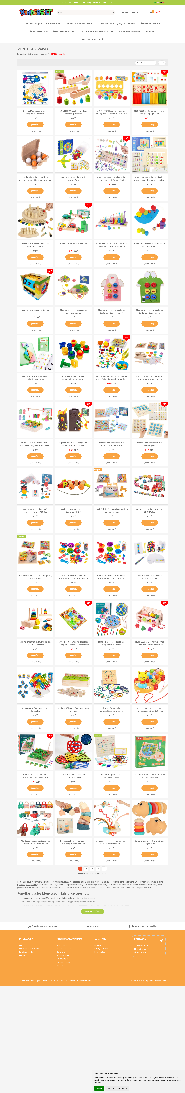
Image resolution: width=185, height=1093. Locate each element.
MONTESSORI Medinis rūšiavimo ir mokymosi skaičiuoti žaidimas (111, 245)
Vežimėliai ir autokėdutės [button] (78, 23)
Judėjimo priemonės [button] (126, 23)
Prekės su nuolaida (64, 948)
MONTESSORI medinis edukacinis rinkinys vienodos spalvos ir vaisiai (149, 178)
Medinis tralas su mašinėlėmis (73, 243)
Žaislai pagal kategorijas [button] (64, 31)
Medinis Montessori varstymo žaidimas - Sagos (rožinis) (111, 311)
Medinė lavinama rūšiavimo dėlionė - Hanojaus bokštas (35, 643)
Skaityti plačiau (92, 911)
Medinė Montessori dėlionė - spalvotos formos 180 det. (35, 510)
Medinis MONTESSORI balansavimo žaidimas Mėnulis (149, 245)
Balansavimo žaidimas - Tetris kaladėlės (35, 709)
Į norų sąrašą (35, 131)
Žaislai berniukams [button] (149, 23)
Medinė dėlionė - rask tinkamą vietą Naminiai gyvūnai (111, 510)
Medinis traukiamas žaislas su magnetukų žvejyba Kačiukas (149, 709)
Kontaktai (107, 2)
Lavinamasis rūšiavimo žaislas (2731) (35, 311)
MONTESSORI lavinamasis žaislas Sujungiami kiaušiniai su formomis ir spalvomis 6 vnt (73, 643)
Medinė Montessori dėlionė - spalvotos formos (73, 178)
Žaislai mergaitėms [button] (39, 31)
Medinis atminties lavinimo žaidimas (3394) (149, 444)
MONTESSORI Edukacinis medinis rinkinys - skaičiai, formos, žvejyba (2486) (111, 178)
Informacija (26, 938)
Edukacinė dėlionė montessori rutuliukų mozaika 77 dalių (149, 377)
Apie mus (92, 927)
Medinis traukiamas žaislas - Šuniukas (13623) (73, 510)
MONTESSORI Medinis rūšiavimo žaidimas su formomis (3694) (149, 643)
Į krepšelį (35, 124)
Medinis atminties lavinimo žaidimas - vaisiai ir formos (111, 444)
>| (104, 868)
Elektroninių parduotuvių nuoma (141, 981)
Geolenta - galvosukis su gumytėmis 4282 (112, 776)
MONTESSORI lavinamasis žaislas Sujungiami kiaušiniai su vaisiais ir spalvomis (111, 112)
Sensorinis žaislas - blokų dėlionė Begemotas (149, 842)
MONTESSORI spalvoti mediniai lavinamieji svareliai (73, 112)
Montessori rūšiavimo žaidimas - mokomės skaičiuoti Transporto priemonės (111, 576)
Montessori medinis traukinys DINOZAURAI (149, 510)
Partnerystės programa (66, 955)
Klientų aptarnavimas (69, 938)
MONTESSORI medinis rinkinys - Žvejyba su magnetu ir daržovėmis (35, 444)
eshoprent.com (160, 981)
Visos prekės (62, 945)
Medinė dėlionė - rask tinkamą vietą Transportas (35, 576)
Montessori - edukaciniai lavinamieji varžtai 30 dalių (73, 377)
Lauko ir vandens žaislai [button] (129, 31)
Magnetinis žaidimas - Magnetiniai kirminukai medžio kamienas (73, 444)
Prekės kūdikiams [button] (53, 23)
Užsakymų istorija (101, 948)
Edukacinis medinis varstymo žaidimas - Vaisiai (73, 776)
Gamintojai (61, 952)
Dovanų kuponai (63, 959)
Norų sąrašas (99, 952)
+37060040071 (141, 945)
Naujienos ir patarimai (92, 39)
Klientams (100, 938)
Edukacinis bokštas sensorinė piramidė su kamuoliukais (73, 842)
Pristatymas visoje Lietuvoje (42, 927)
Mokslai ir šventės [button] (104, 23)
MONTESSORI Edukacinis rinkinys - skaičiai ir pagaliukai (149, 112)
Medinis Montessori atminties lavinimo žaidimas (35, 245)
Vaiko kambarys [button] (33, 23)
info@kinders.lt (91, 2)
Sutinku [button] (99, 1088)
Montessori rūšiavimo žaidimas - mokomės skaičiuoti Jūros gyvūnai (73, 576)
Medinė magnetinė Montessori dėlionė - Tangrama (35, 377)
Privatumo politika (26, 952)
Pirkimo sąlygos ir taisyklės (142, 927)
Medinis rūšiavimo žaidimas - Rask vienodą (73, 709)
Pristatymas (24, 955)
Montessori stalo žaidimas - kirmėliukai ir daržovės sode (35, 776)
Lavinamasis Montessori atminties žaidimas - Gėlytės (149, 776)
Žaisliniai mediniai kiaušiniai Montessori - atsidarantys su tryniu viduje (35, 178)
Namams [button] (149, 31)
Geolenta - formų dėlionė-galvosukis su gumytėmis (111, 709)
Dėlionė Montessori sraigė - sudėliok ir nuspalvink (35, 112)
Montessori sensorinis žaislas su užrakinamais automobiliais (35, 842)
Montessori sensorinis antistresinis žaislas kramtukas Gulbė (111, 842)
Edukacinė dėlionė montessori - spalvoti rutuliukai (149, 576)
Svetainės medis (63, 962)
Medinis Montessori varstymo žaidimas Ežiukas (73, 311)
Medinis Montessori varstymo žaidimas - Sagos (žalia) (149, 311)
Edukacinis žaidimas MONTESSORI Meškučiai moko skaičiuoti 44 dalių (111, 377)
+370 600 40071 (70, 2)
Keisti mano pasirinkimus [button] (117, 1088)
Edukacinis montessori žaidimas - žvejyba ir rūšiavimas (111, 643)
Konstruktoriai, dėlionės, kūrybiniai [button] (97, 31)
